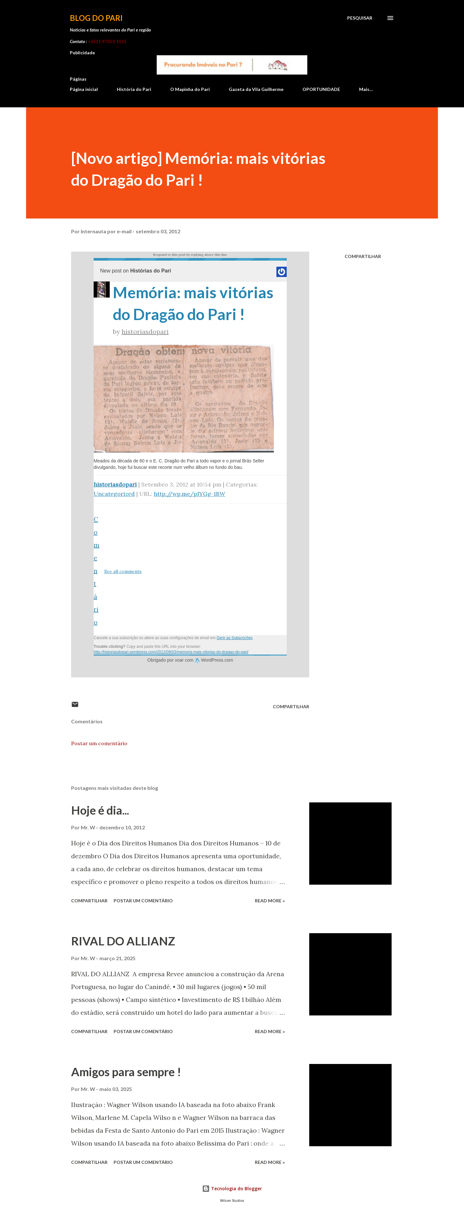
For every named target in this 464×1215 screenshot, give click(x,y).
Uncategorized (114, 493)
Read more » (270, 900)
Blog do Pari (96, 17)
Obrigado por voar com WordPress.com (190, 660)
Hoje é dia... (100, 810)
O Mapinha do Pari (190, 89)
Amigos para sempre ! (126, 1072)
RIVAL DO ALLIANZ (123, 941)
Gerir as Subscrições (234, 638)
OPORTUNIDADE (321, 89)
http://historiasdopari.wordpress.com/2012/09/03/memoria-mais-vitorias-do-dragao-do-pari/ (171, 652)
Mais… (366, 89)
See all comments (123, 571)
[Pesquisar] (359, 18)
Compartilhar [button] (363, 256)
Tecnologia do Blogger (232, 1188)
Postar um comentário (99, 743)
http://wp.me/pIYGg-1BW (189, 493)
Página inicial (84, 89)
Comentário (96, 570)
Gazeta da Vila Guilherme (256, 89)
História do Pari (134, 89)
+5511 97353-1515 (107, 41)
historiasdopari (145, 331)
